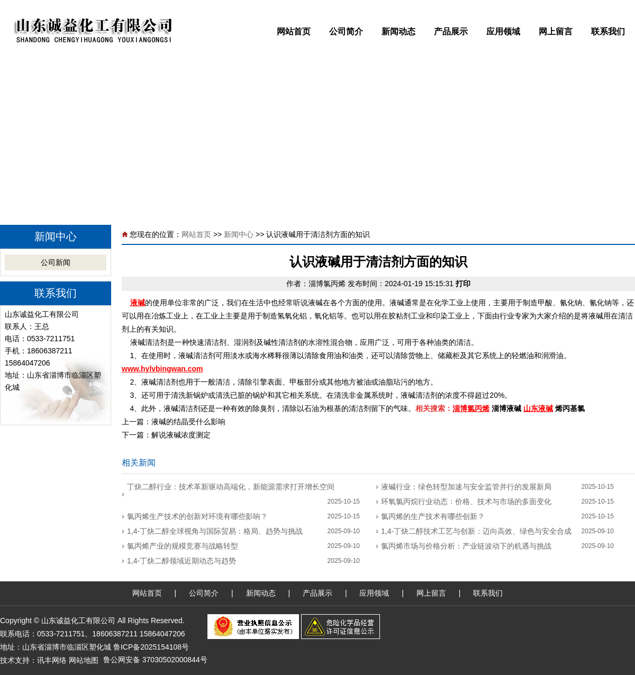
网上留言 (556, 31)
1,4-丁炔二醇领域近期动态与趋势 (181, 561)
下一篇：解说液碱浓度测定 (166, 435)
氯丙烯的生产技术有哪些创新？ (433, 516)
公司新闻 (55, 262)
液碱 (137, 302)
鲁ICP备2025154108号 (151, 647)
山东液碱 (538, 408)
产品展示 (451, 31)
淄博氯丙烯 (327, 283)
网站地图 (83, 660)
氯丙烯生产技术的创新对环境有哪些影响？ (197, 516)
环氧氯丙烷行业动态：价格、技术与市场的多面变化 (466, 501)
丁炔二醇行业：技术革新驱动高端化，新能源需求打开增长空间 (230, 486)
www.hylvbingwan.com (162, 368)
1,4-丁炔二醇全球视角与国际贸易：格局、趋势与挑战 (215, 531)
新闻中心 (238, 234)
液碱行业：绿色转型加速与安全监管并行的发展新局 (466, 486)
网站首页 (294, 31)
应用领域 (503, 31)
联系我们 (608, 31)
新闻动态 (398, 31)
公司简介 (346, 31)
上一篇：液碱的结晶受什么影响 (173, 421)
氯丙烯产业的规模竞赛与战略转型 (182, 546)
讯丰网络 (52, 660)
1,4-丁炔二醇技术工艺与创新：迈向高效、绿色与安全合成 (476, 531)
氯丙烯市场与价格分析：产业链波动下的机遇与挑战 (466, 546)
